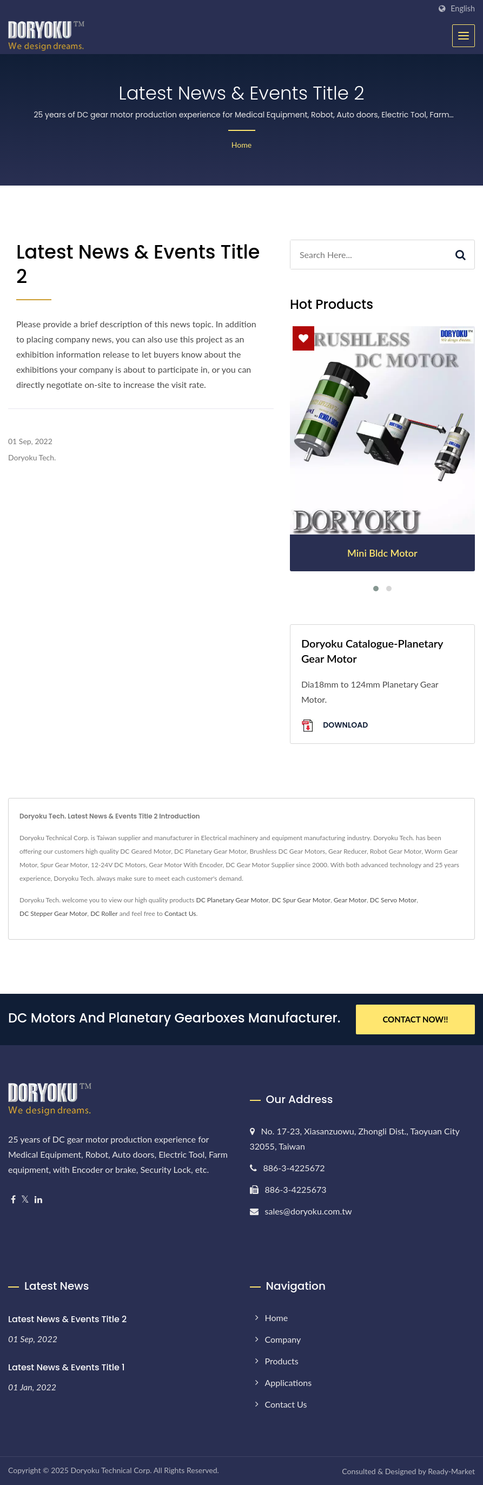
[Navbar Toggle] (463, 35)
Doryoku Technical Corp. (110, 1470)
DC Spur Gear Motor (301, 900)
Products (282, 1361)
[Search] (368, 254)
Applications (288, 1382)
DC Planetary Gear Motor (232, 900)
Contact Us (180, 913)
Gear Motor (350, 900)
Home (241, 144)
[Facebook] (13, 1199)
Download (334, 725)
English (463, 8)
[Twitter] (25, 1199)
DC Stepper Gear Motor (53, 913)
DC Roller (104, 913)
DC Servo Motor (393, 900)
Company (283, 1339)
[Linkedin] (38, 1199)
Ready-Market (451, 1471)
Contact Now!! (415, 1019)
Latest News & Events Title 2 (67, 1319)
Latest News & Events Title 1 (66, 1367)
